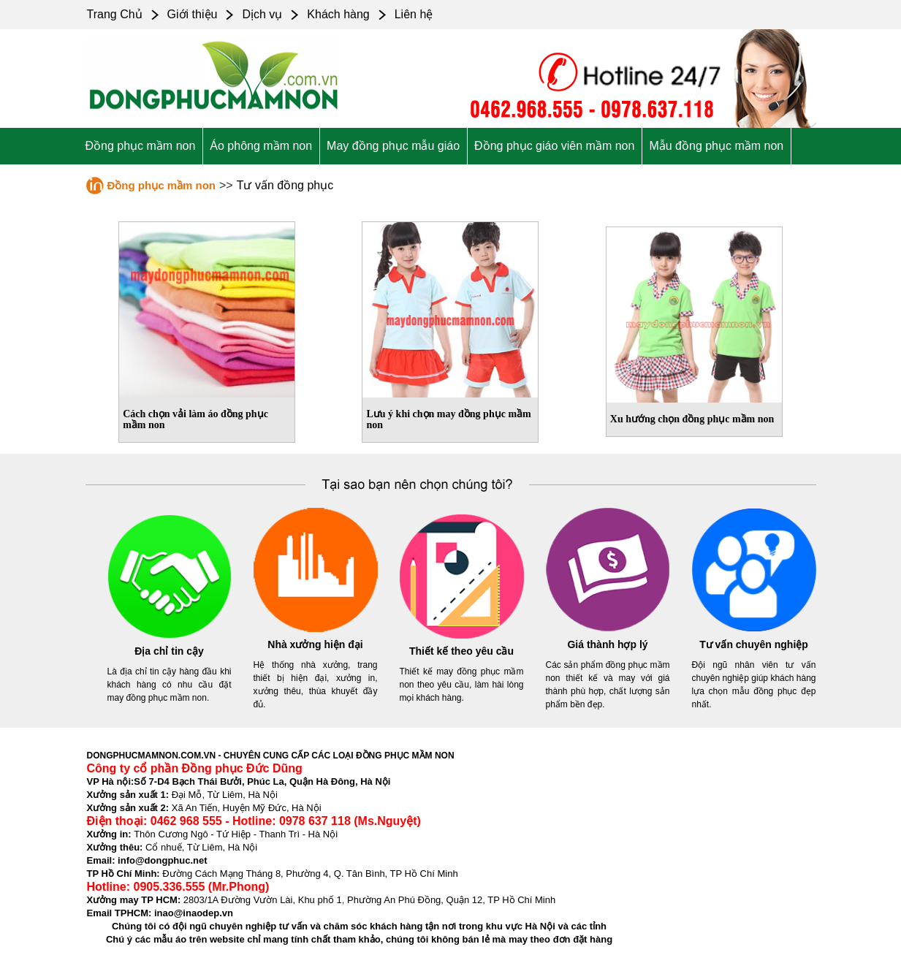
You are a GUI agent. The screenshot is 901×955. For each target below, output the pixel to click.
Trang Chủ (114, 14)
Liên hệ (414, 14)
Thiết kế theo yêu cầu (461, 651)
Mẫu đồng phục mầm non (716, 146)
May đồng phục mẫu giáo (393, 146)
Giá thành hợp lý (607, 644)
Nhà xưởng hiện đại (314, 644)
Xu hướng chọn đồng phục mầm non (692, 419)
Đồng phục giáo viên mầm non (554, 146)
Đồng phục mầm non (140, 146)
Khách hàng (338, 14)
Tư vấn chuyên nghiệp (753, 644)
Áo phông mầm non (261, 146)
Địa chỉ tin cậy (169, 651)
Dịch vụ (262, 14)
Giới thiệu (192, 14)
